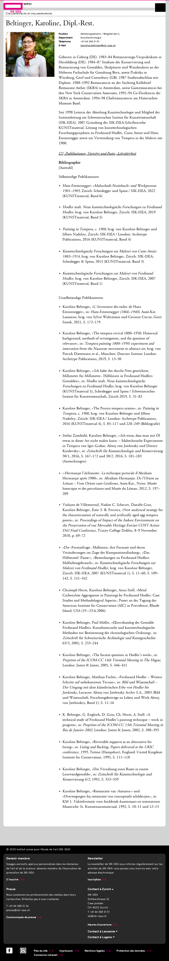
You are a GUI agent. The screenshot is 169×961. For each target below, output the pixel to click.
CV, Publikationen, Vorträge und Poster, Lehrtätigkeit (97, 154)
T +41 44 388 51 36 (17, 906)
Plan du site (44, 950)
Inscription (97, 879)
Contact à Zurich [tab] (100, 889)
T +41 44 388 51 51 (98, 912)
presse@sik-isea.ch (18, 910)
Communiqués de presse (24, 917)
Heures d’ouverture (102, 924)
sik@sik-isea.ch (97, 916)
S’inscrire (15, 879)
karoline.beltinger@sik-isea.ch (98, 45)
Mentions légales (98, 950)
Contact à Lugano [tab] (101, 937)
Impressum (69, 950)
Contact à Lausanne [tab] (102, 931)
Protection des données (133, 950)
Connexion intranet (48, 955)
